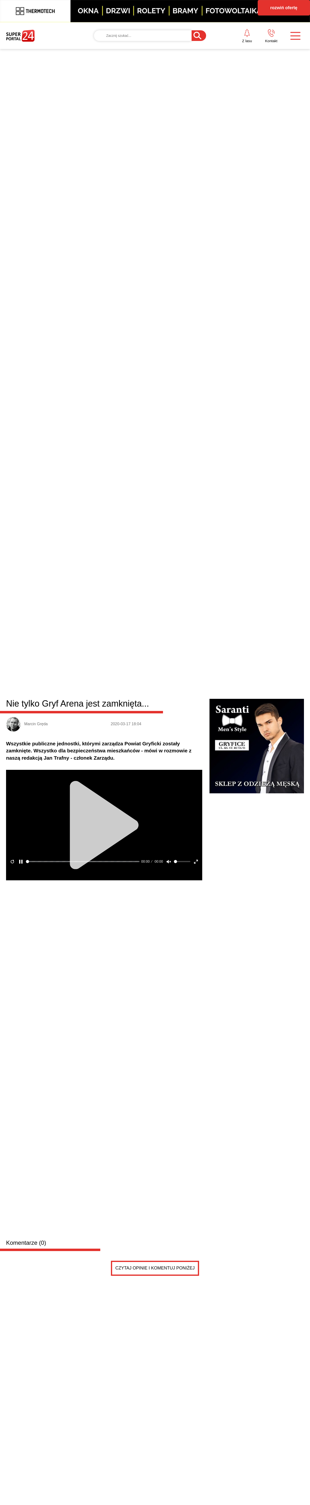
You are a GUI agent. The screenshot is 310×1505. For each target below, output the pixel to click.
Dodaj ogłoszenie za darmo (110, 869)
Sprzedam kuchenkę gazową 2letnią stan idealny (114, 955)
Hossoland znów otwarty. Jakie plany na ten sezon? (223, 800)
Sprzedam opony (80, 897)
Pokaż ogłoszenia (182, 1068)
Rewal (167, 577)
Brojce (151, 577)
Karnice (134, 577)
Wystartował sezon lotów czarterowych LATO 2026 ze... (226, 789)
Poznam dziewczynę (84, 1013)
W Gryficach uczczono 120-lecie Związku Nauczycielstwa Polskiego (265, 712)
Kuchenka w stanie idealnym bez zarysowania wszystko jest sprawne (114, 966)
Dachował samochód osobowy (115, 743)
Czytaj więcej (278, 844)
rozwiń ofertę (283, 7)
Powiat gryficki (36, 576)
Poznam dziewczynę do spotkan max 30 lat (94, 1024)
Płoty (94, 577)
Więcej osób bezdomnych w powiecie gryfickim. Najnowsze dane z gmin (193, 712)
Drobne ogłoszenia (43, 869)
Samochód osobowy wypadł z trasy (207, 811)
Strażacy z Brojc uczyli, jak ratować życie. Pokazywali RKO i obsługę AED (112, 821)
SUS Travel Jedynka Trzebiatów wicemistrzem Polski (224, 756)
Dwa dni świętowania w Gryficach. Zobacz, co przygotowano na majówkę (38, 821)
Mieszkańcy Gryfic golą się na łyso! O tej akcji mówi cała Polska (266, 641)
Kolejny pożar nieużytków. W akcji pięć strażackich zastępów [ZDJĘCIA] (191, 641)
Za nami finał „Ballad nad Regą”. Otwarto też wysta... (224, 767)
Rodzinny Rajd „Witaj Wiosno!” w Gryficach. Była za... (225, 778)
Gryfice (79, 577)
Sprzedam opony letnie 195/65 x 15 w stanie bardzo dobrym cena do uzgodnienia (123, 907)
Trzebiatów (113, 577)
